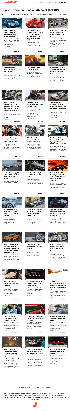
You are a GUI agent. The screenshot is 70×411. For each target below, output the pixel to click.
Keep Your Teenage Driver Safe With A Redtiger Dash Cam (10, 318)
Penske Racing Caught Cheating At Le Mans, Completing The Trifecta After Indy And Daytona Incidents (35, 353)
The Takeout (53, 397)
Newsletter (63, 2)
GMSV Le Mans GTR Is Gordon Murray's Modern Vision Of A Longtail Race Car (11, 33)
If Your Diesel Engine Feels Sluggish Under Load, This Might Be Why (57, 247)
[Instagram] (53, 2)
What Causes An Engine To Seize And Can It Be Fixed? (58, 318)
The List (46, 397)
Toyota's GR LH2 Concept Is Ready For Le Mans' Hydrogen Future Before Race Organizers (58, 105)
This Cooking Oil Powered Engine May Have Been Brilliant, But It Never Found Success (58, 284)
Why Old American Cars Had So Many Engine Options (58, 351)
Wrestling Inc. (35, 399)
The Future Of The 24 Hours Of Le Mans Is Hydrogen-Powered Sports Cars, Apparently (58, 141)
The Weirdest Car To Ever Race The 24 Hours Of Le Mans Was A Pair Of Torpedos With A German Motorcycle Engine (35, 35)
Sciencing (6, 397)
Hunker (15, 395)
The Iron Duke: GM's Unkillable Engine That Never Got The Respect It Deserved (58, 212)
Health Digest (61, 393)
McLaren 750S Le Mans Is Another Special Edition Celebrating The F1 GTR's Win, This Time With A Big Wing (11, 248)
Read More (16, 51)
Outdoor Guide (52, 395)
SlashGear (19, 397)
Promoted (6, 304)
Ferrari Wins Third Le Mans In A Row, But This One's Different (12, 69)
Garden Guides (43, 393)
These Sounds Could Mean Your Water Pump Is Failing (34, 246)
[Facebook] (38, 2)
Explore (23, 393)
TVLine (59, 397)
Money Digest (37, 395)
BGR (5, 393)
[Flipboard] (44, 2)
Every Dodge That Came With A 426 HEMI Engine (35, 317)
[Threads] (50, 2)
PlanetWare (60, 395)
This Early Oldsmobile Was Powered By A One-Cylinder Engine (35, 104)
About (29, 385)
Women (64, 397)
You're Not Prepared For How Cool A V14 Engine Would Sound (35, 283)
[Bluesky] (41, 2)
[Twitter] (47, 2)
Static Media (26, 387)
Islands (20, 395)
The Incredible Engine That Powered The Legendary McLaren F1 (11, 140)
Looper (25, 395)
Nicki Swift (44, 395)
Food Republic (34, 393)
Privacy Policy (37, 385)
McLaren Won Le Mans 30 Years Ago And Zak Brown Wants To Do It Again (57, 70)
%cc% (19, 18)
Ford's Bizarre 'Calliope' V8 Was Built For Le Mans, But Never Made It (58, 33)
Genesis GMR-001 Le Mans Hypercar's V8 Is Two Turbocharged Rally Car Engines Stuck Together (58, 176)
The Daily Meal (39, 397)
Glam (49, 393)
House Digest (8, 395)
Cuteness (17, 393)
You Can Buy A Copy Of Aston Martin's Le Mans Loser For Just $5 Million (11, 175)
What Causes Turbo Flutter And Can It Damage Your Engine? (34, 140)
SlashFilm (12, 397)
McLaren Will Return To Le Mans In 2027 (34, 68)
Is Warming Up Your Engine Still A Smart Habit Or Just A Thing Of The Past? (12, 212)
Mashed (30, 395)
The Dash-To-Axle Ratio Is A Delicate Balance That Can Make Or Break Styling (35, 212)
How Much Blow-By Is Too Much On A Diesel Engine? (34, 174)
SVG (24, 397)
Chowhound (11, 393)
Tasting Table (30, 397)
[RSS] (56, 2)
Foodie (28, 393)
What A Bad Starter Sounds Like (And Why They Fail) (11, 283)
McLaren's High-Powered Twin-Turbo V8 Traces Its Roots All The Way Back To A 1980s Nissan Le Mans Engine (12, 106)
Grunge (54, 393)
